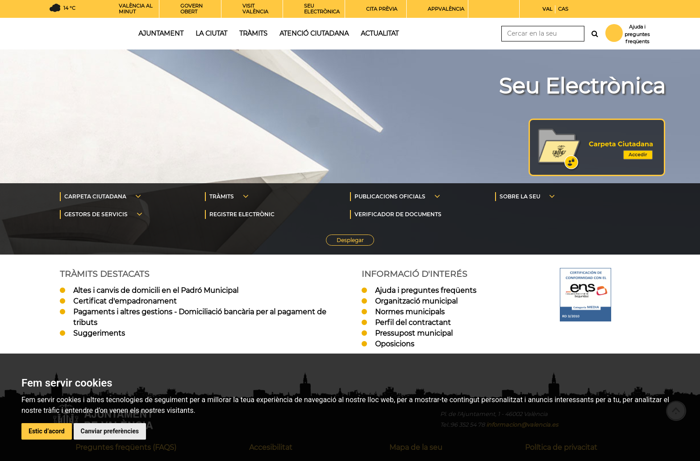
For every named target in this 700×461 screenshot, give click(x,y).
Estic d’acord (47, 431)
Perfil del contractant (413, 322)
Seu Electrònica (582, 86)
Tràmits (253, 33)
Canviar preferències (110, 431)
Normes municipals (410, 312)
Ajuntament (160, 33)
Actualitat (380, 33)
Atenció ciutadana (314, 33)
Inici (86, 33)
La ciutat (211, 33)
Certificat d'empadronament (125, 301)
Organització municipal (416, 301)
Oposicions (394, 344)
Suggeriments (99, 333)
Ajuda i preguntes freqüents (425, 290)
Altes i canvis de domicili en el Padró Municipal (155, 290)
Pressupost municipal (414, 333)
